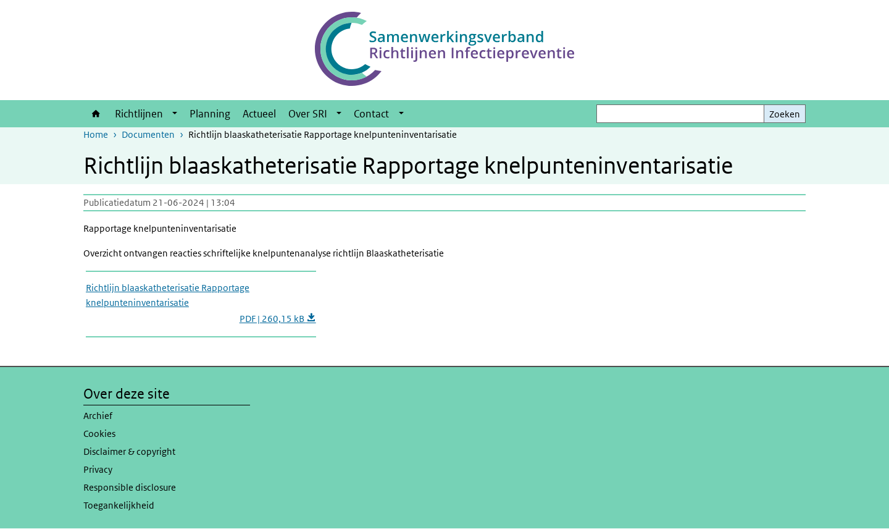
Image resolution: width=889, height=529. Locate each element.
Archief (97, 415)
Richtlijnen (139, 114)
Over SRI (307, 114)
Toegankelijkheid (118, 505)
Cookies (99, 433)
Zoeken (784, 114)
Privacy (97, 469)
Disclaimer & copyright (129, 451)
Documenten (148, 134)
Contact (371, 114)
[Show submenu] (174, 113)
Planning (210, 114)
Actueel (259, 114)
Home (96, 113)
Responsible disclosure (129, 487)
